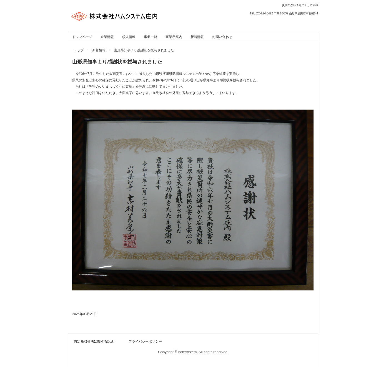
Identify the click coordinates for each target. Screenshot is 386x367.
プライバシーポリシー (145, 341)
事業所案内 (174, 37)
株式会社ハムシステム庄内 (127, 14)
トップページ (82, 37)
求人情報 (129, 37)
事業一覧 (150, 37)
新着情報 (197, 37)
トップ (79, 50)
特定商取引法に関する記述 (94, 341)
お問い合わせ (222, 37)
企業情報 (107, 37)
